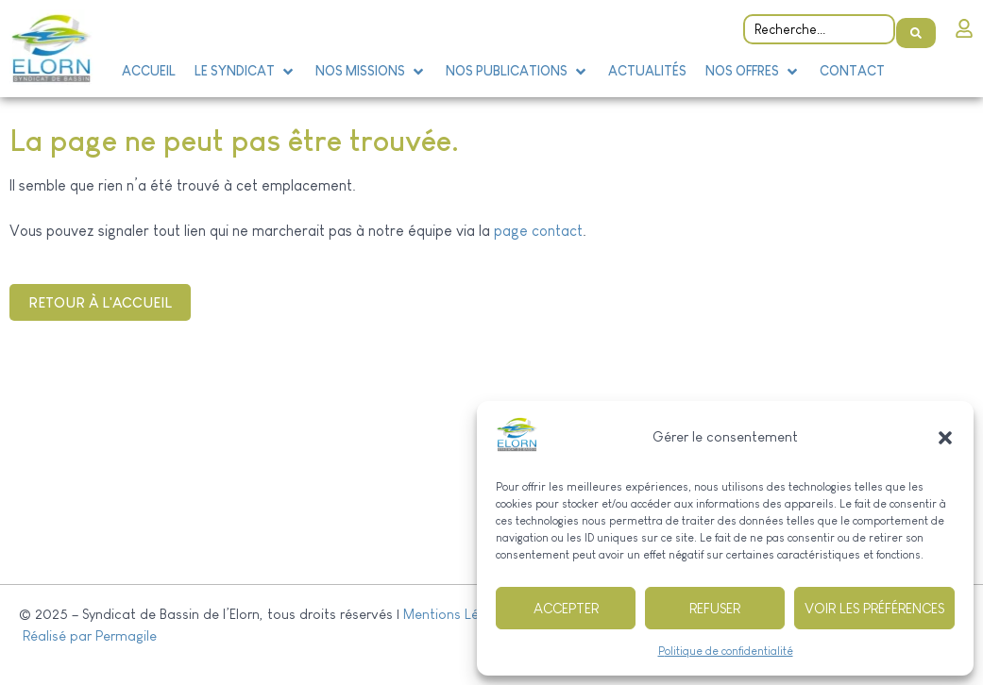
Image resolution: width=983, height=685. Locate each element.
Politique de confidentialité (725, 651)
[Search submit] (916, 24)
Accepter (566, 608)
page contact (538, 231)
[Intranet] (964, 23)
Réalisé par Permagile (88, 635)
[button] (945, 437)
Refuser (714, 608)
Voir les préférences (874, 608)
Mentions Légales (457, 614)
